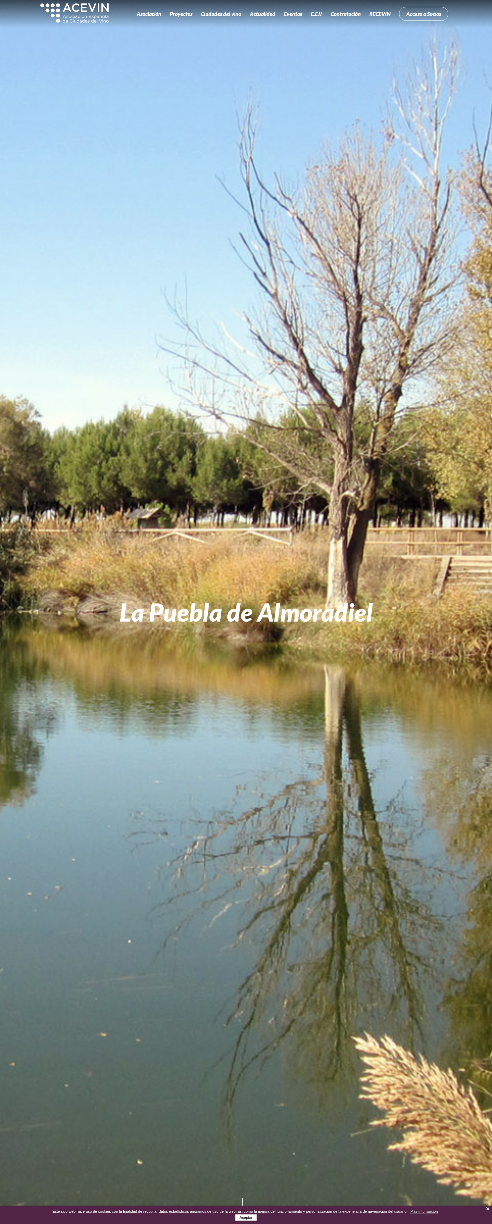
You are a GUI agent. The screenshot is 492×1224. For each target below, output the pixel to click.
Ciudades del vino (221, 14)
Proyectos (181, 14)
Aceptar (246, 1217)
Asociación (149, 14)
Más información (424, 1211)
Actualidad (262, 14)
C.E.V (316, 14)
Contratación (346, 14)
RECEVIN (380, 14)
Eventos (293, 14)
